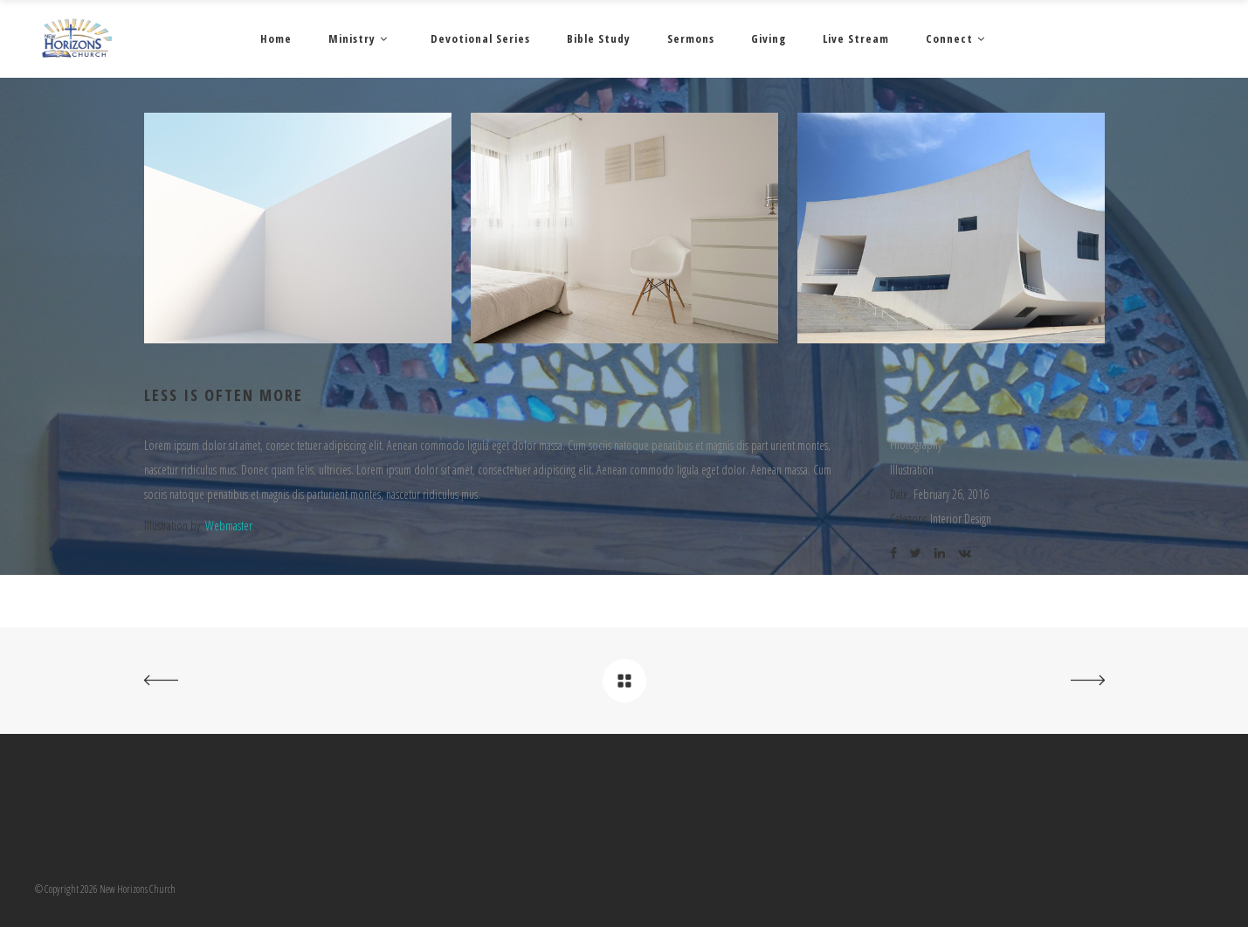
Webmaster (228, 525)
